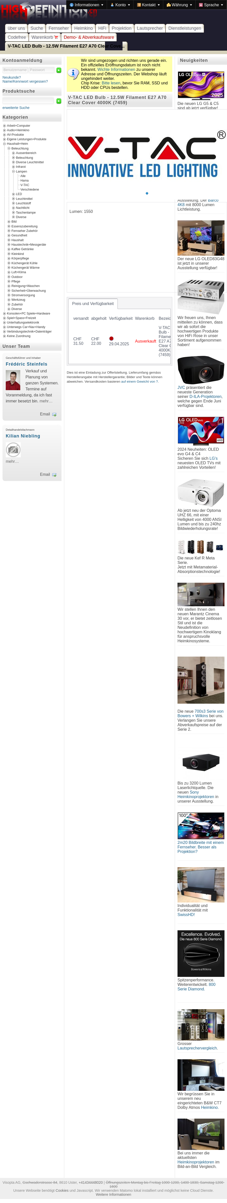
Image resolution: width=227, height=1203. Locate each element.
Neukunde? (11, 77)
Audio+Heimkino (18, 130)
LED (19, 194)
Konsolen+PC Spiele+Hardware (28, 313)
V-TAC (24, 185)
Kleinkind (18, 253)
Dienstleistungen (184, 28)
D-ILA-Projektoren (206, 396)
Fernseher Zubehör (25, 231)
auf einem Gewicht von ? (139, 381)
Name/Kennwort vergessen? (25, 81)
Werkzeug (18, 300)
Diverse (21, 217)
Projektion (122, 28)
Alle (23, 176)
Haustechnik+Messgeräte (29, 244)
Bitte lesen (111, 83)
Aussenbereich (26, 153)
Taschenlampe (26, 212)
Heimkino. (210, 1107)
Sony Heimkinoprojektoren (196, 794)
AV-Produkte (15, 134)
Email (45, 414)
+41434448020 (91, 1182)
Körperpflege (20, 258)
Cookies (62, 1190)
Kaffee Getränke (23, 249)
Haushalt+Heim (17, 143)
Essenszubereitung (25, 226)
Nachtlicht (23, 208)
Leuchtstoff (23, 203)
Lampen (21, 171)
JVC (181, 387)
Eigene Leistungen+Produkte (26, 139)
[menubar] (146, 5)
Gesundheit (19, 235)
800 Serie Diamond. (197, 986)
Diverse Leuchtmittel (30, 162)
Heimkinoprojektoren (196, 1162)
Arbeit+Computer (18, 125)
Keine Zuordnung (18, 336)
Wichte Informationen (116, 69)
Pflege (16, 281)
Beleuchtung (20, 148)
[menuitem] (86, 4)
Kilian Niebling (23, 435)
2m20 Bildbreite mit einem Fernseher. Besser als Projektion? (201, 847)
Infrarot (21, 167)
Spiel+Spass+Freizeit (21, 318)
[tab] (93, 303)
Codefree (17, 37)
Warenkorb (45, 37)
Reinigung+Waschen (26, 286)
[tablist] (119, 331)
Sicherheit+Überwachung (29, 290)
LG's (214, 458)
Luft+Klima (19, 272)
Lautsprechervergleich (197, 1048)
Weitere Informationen (113, 1194)
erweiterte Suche (16, 108)
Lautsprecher (150, 28)
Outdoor (17, 276)
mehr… (46, 401)
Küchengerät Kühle (25, 263)
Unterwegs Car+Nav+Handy (26, 327)
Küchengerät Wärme (26, 267)
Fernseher (58, 28)
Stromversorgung (23, 295)
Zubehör (17, 304)
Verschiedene (29, 189)
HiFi (102, 28)
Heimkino (83, 28)
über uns (16, 28)
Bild (14, 221)
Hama (24, 180)
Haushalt (18, 240)
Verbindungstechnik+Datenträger (29, 331)
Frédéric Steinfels (27, 364)
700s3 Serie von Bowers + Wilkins (201, 713)
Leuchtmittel (24, 198)
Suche (36, 28)
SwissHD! (186, 915)
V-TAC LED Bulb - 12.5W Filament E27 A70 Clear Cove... (66, 46)
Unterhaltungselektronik (23, 322)
